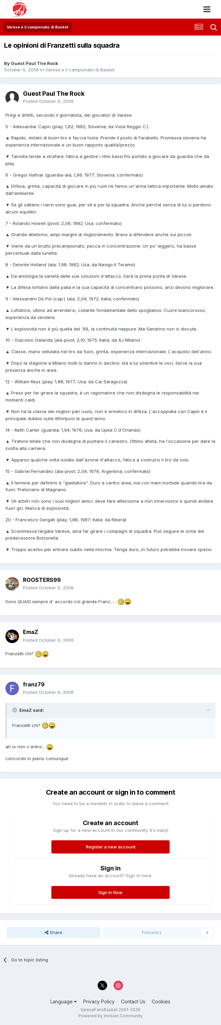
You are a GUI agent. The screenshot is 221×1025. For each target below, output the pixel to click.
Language (63, 1001)
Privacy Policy (99, 1001)
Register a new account (111, 846)
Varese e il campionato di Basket (80, 69)
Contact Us (133, 1001)
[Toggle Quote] (15, 710)
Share (53, 932)
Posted (48, 101)
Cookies (161, 1001)
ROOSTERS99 (42, 579)
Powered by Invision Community (110, 1015)
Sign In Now (110, 892)
